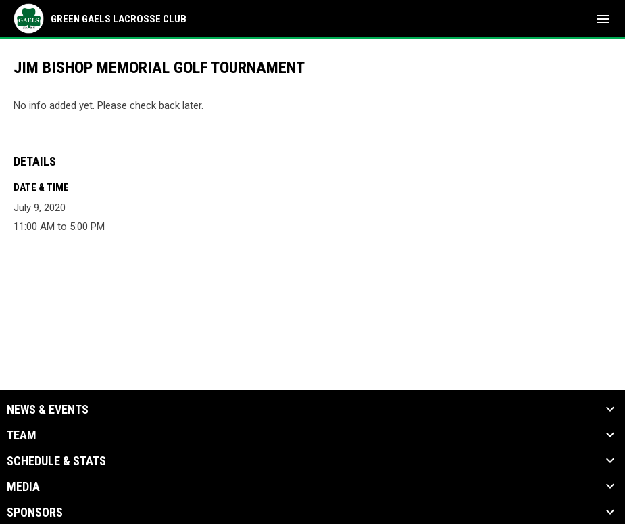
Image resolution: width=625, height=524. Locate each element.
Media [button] (23, 487)
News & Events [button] (48, 410)
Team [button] (21, 435)
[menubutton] (603, 19)
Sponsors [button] (35, 512)
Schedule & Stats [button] (56, 461)
